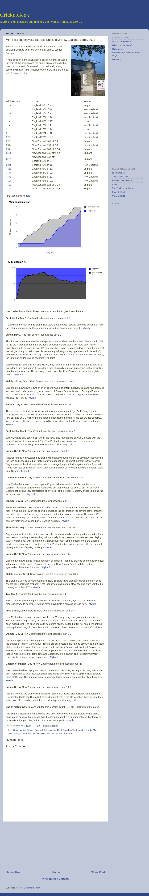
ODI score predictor (121, 41)
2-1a (8, 129)
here (27, 195)
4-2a (8, 188)
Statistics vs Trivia (120, 37)
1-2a (8, 113)
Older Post (98, 872)
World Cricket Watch (122, 180)
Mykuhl (86, 328)
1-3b (8, 125)
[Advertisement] (55, 846)
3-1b (8, 159)
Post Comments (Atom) (30, 888)
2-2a (8, 137)
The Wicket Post (120, 176)
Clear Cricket (118, 196)
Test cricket (56, 733)
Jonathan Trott (70, 730)
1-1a (8, 105)
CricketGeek (14, 15)
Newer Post (13, 872)
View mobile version (55, 878)
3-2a (8, 165)
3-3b (8, 176)
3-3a (8, 172)
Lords (89, 730)
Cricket (30, 730)
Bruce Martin (19, 730)
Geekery (48, 730)
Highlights (117, 49)
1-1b (8, 109)
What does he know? (122, 45)
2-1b (8, 133)
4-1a (8, 180)
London (81, 730)
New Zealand (29, 733)
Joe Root (57, 730)
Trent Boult (68, 733)
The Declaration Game (123, 188)
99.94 (115, 184)
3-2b (8, 168)
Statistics (41, 733)
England (39, 730)
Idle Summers (118, 173)
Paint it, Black (118, 192)
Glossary (116, 59)
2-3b (8, 149)
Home (56, 872)
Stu (48, 733)
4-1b (8, 184)
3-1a (8, 153)
